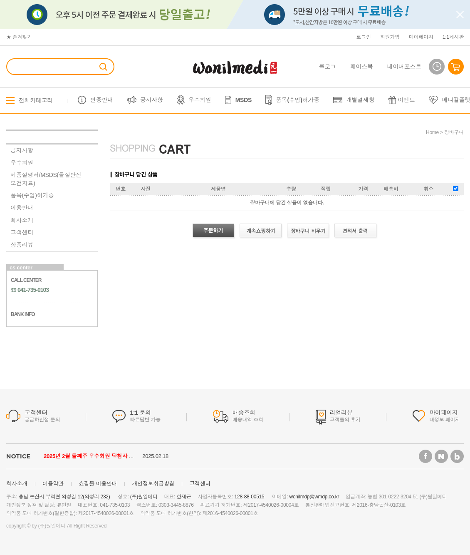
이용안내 (21, 207)
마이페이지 (421, 37)
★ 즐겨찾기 (19, 37)
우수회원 (199, 100)
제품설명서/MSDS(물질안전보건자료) (46, 179)
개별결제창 (360, 100)
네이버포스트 (404, 66)
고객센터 (21, 232)
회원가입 (390, 37)
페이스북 (361, 66)
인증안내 (101, 100)
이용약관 (53, 483)
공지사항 (151, 100)
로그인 (363, 37)
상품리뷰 (21, 244)
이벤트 (406, 100)
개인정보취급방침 (153, 483)
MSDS (243, 100)
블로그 (327, 66)
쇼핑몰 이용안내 (98, 483)
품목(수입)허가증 (297, 100)
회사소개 (21, 220)
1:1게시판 (453, 37)
